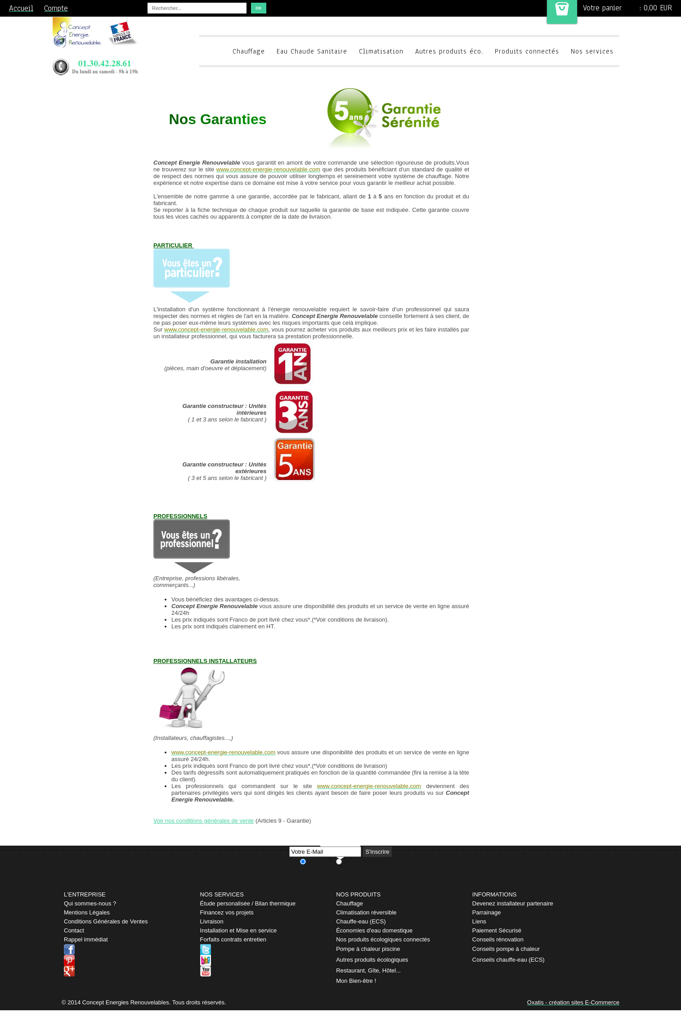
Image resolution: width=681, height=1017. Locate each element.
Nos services (592, 51)
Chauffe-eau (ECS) (360, 921)
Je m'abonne (321, 861)
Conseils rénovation (498, 939)
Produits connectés (527, 51)
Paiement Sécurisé (496, 930)
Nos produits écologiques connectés (383, 939)
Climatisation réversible (366, 912)
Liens (479, 921)
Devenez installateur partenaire (512, 903)
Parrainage (486, 912)
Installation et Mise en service (238, 930)
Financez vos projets (227, 912)
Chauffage (249, 51)
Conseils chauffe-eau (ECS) (508, 959)
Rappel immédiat (86, 939)
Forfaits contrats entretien (233, 939)
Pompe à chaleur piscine (368, 948)
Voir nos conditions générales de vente (203, 820)
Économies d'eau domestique (374, 930)
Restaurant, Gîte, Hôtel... (368, 970)
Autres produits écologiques (372, 959)
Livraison (212, 921)
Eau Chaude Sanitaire (312, 51)
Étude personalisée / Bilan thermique (248, 903)
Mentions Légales (87, 912)
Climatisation (381, 51)
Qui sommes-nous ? (90, 903)
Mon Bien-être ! (356, 980)
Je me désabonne (362, 861)
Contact (74, 930)
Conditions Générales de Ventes (106, 921)
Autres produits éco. (449, 51)
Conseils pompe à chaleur (506, 948)
